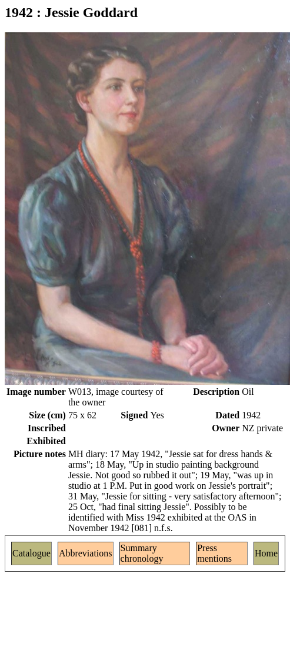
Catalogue (31, 553)
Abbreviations (85, 553)
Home (266, 553)
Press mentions (214, 553)
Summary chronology (142, 553)
